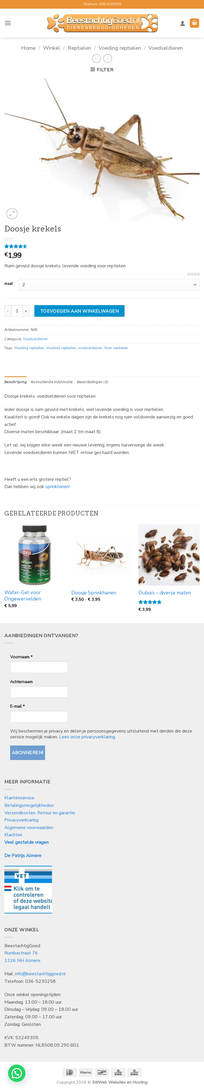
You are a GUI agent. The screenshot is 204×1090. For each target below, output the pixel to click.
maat (8, 284)
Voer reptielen (116, 348)
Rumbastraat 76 (21, 953)
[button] (7, 23)
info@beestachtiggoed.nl (40, 974)
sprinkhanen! (57, 486)
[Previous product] (107, 58)
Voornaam (21, 657)
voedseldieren (90, 348)
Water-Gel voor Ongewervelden (22, 596)
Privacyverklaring (21, 820)
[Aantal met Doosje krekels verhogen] (26, 311)
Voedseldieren (166, 47)
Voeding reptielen (120, 47)
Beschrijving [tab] (15, 382)
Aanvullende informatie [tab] (52, 382)
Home (28, 47)
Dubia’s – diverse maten (164, 593)
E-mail (17, 706)
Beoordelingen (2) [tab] (92, 382)
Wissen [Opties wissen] (193, 274)
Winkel (51, 47)
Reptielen (79, 47)
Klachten (13, 835)
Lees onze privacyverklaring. (87, 737)
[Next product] (96, 58)
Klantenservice (20, 798)
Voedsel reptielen (61, 348)
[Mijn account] (183, 23)
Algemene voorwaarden (28, 827)
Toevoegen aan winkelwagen (79, 311)
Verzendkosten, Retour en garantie (39, 813)
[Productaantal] (17, 311)
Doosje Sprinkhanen (93, 593)
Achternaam (21, 682)
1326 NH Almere (22, 960)
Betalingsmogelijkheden (29, 805)
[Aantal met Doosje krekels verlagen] (7, 311)
